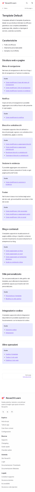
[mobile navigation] (32, 3)
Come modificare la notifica (15, 117)
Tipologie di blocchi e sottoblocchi (17, 155)
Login (3, 462)
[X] (3, 412)
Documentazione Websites (10, 468)
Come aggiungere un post (14, 254)
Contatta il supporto (7, 477)
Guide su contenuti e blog (14, 262)
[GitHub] (12, 412)
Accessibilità (5, 484)
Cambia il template (12, 354)
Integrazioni (10, 333)
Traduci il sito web (12, 357)
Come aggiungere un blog (14, 251)
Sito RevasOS (5, 458)
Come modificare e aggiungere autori (18, 214)
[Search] (27, 3)
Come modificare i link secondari (16, 211)
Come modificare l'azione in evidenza (18, 91)
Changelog (4, 443)
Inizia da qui (5, 421)
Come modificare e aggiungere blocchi (18, 144)
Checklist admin (6, 450)
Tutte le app (5, 425)
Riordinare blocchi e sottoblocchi (16, 152)
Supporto (4, 440)
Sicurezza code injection (9, 487)
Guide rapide (5, 447)
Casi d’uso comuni (7, 428)
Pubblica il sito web (12, 360)
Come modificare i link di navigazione (18, 87)
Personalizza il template (13, 296)
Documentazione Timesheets (10, 465)
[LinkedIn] (7, 412)
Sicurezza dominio (7, 480)
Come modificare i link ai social (16, 217)
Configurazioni (6, 432)
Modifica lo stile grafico (13, 299)
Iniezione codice (11, 330)
